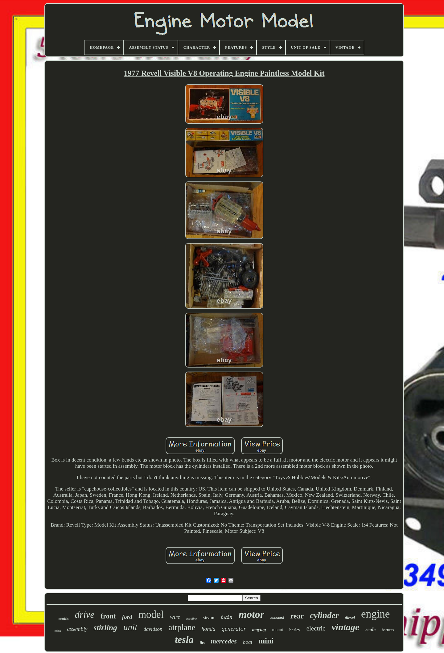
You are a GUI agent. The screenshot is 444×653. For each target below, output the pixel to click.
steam (209, 617)
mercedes (224, 641)
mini (265, 641)
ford (127, 617)
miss (58, 630)
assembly (77, 629)
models (64, 618)
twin (226, 617)
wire (175, 617)
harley (294, 629)
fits (202, 643)
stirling (105, 627)
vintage (345, 627)
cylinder (324, 615)
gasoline (191, 618)
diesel (350, 617)
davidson (152, 629)
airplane (182, 627)
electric (316, 628)
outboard (277, 618)
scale (370, 629)
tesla (184, 639)
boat (247, 642)
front (108, 616)
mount (277, 629)
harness (388, 629)
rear (297, 616)
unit (130, 627)
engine (375, 614)
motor (251, 614)
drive (85, 614)
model (150, 614)
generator (234, 628)
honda (209, 629)
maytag (259, 629)
